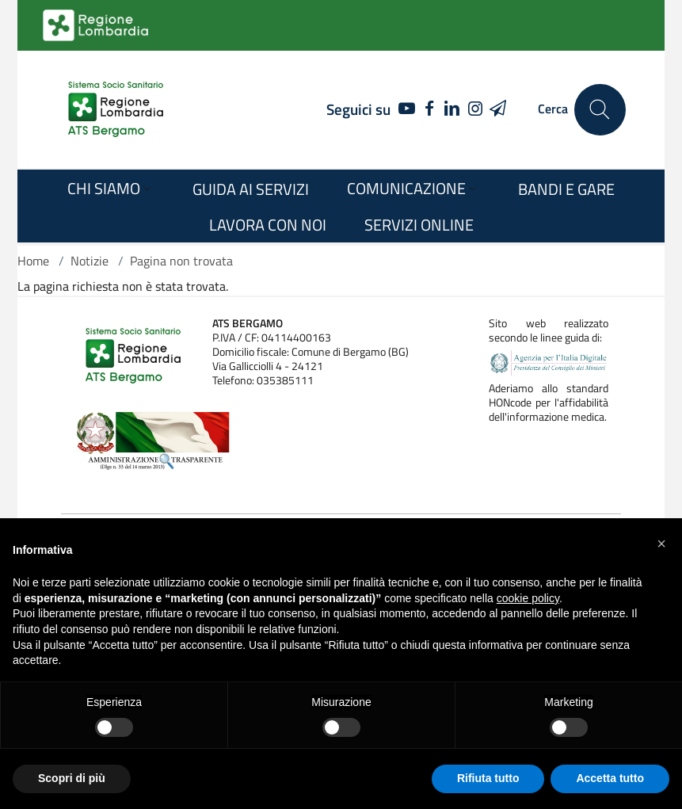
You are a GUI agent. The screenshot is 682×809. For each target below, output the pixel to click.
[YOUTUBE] (403, 109)
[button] (661, 543)
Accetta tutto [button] (610, 778)
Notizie (89, 260)
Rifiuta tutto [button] (488, 778)
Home (33, 260)
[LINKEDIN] (452, 109)
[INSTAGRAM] (475, 109)
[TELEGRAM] (498, 109)
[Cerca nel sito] (600, 109)
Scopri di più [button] (71, 778)
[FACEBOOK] (429, 109)
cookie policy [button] (528, 598)
